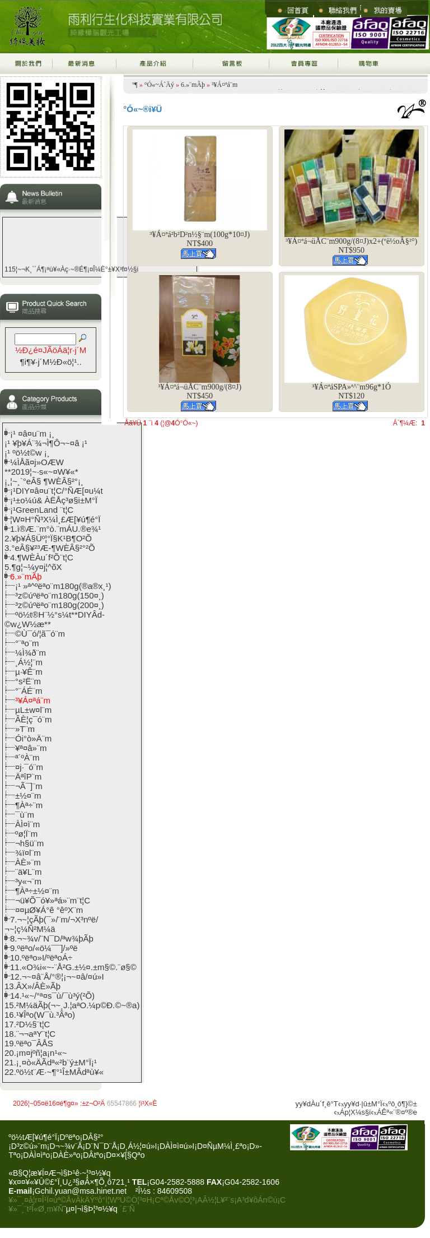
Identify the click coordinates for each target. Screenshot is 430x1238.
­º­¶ (135, 85)
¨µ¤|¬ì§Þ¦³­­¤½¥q (90, 1208)
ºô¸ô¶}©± (402, 1104)
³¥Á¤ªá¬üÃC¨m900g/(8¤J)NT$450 (199, 391)
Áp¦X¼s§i (355, 1112)
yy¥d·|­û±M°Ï (363, 1104)
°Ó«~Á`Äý (159, 85)
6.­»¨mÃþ (193, 85)
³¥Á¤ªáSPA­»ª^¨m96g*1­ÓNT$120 (351, 391)
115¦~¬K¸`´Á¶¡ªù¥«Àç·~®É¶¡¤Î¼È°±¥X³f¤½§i (71, 273)
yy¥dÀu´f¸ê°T (317, 1104)
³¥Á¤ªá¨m (224, 85)
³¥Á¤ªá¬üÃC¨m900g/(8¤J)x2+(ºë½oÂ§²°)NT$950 (351, 245)
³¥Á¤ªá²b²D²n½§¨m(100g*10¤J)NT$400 (199, 239)
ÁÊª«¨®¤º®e (397, 1112)
